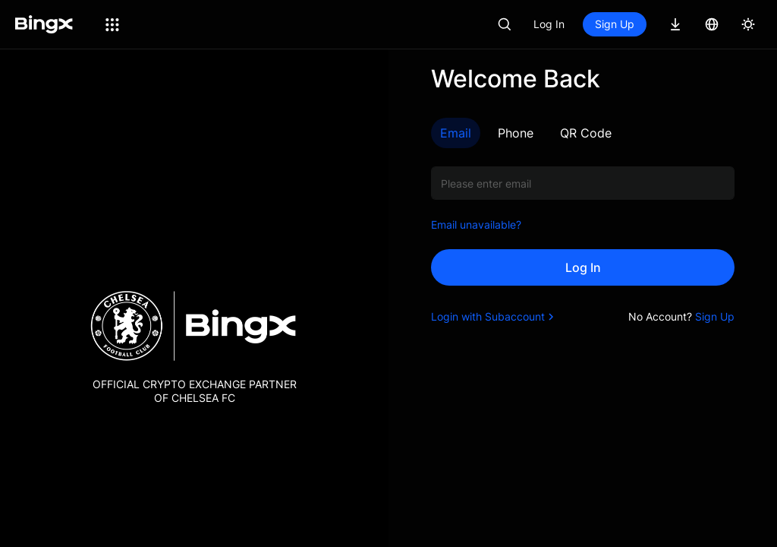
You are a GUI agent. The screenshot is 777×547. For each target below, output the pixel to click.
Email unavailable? (476, 224)
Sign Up (614, 23)
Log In (549, 23)
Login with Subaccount (494, 316)
